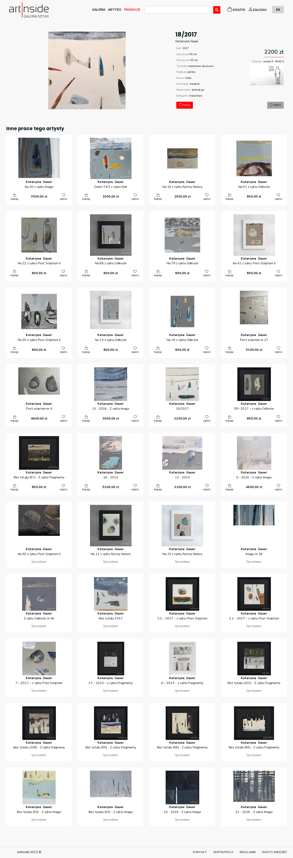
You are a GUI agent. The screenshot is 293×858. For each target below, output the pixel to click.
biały (189, 78)
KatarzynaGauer (186, 41)
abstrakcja (198, 90)
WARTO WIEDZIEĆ (274, 852)
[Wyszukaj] (216, 10)
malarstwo (195, 96)
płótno (191, 72)
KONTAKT (200, 852)
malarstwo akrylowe (200, 66)
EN (278, 10)
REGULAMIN (247, 852)
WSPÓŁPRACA (223, 852)
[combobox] (178, 10)
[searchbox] (147, 10)
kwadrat (195, 84)
